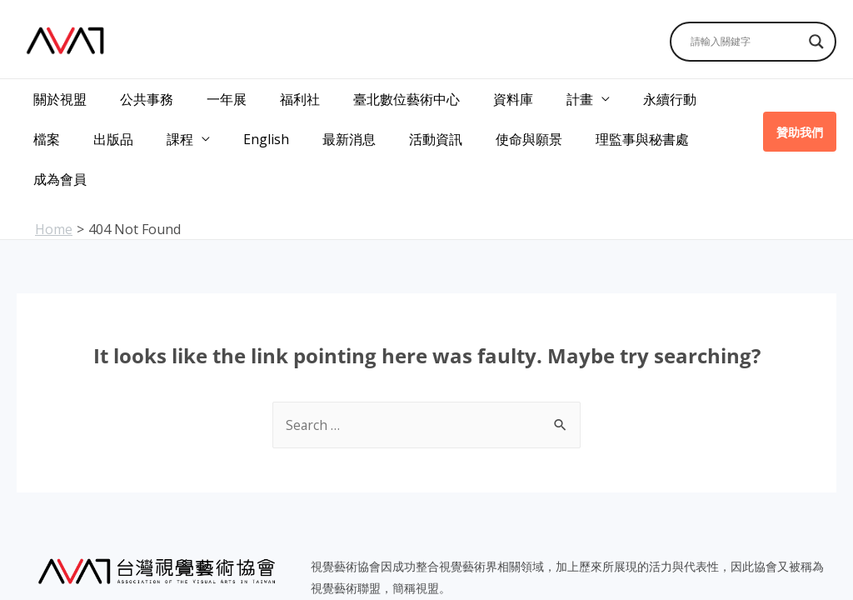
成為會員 (639, 118)
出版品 (50, 118)
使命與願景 (432, 118)
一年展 (210, 94)
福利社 (277, 94)
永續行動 (619, 94)
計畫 (536, 94)
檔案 (686, 94)
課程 (110, 118)
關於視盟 (56, 94)
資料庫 (476, 94)
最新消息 (265, 118)
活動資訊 (345, 118)
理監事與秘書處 (539, 118)
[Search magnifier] (816, 41)
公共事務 (136, 94)
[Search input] (746, 41)
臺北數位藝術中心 (376, 94)
